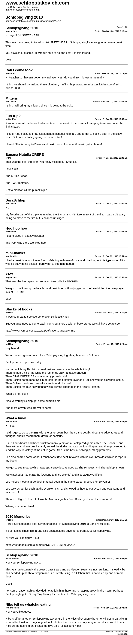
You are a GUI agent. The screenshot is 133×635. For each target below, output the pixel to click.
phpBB (17, 631)
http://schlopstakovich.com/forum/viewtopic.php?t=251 (33, 21)
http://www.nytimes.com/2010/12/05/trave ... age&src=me (40, 330)
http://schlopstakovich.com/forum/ (22, 9)
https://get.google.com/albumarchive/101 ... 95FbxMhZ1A (40, 544)
